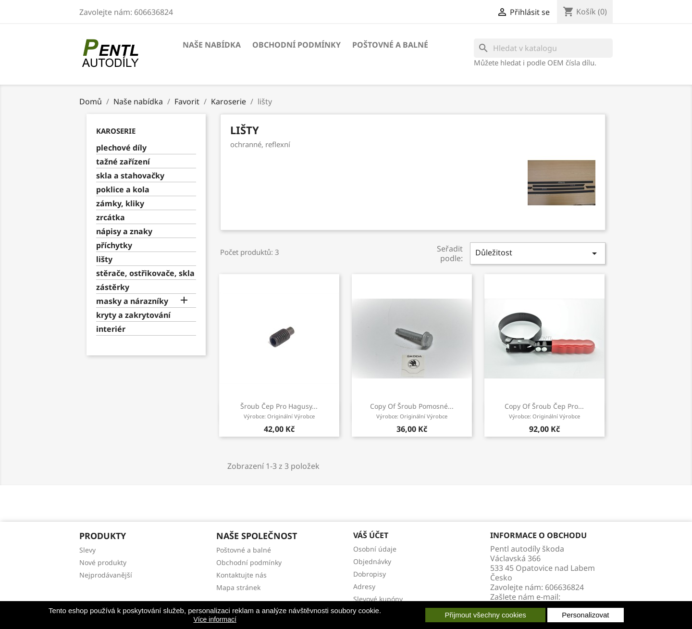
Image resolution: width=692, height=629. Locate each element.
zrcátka (110, 218)
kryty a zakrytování (133, 315)
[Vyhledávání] (543, 48)
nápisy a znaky (124, 231)
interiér (110, 329)
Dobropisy (369, 574)
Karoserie (116, 131)
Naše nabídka (212, 44)
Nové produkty (102, 562)
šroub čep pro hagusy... (279, 411)
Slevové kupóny (378, 599)
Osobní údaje (374, 549)
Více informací (214, 619)
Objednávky (372, 561)
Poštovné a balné (390, 44)
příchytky (114, 245)
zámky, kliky (120, 204)
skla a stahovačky (130, 176)
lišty (104, 259)
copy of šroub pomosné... (412, 411)
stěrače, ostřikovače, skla (145, 273)
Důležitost (537, 253)
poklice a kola (122, 190)
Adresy (364, 586)
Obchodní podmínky (296, 44)
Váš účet (370, 535)
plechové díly (121, 148)
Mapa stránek (238, 587)
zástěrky (112, 287)
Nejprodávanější (105, 574)
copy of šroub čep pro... (544, 411)
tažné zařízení (123, 162)
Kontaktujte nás (241, 574)
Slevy (87, 549)
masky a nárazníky (132, 301)
